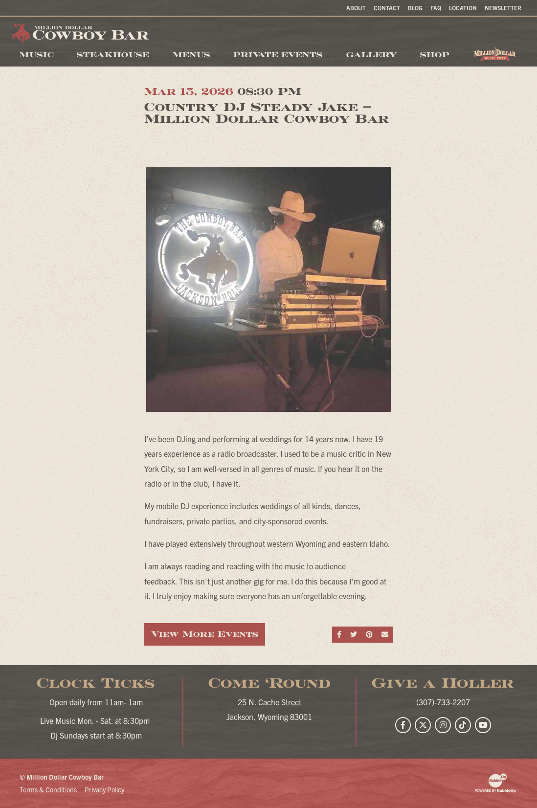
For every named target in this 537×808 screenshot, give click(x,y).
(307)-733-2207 (443, 702)
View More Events (204, 634)
